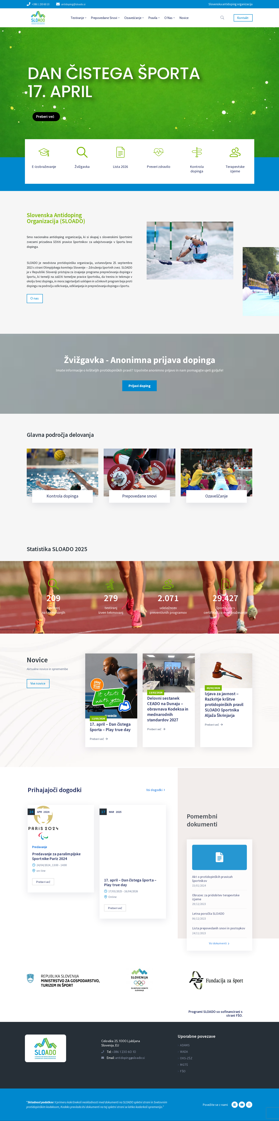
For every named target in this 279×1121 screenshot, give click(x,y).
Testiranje (79, 18)
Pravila (154, 18)
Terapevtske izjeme (235, 168)
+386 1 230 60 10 (40, 4)
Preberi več (99, 739)
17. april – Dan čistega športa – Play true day (130, 882)
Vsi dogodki (156, 790)
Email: (126, 1058)
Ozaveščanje (134, 18)
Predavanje (39, 847)
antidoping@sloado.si (73, 4)
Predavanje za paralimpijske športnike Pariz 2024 (56, 856)
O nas (170, 18)
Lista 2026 (120, 166)
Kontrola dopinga (197, 168)
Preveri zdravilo (158, 166)
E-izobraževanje (44, 166)
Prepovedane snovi (105, 18)
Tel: (121, 1052)
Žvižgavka (82, 166)
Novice (184, 18)
